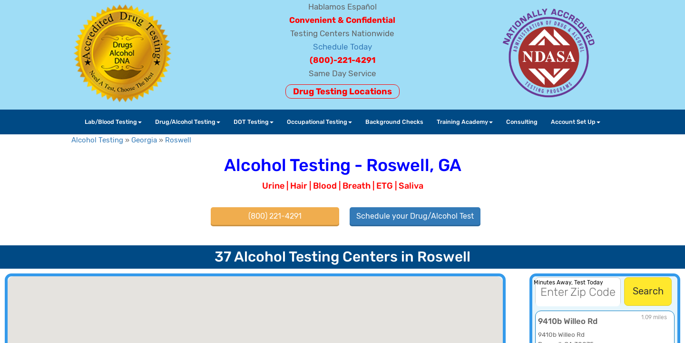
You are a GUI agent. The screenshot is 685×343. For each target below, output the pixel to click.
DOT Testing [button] (254, 121)
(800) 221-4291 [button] (275, 216)
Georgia (144, 140)
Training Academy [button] (465, 121)
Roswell (178, 140)
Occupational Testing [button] (319, 121)
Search (648, 291)
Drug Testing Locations (342, 91)
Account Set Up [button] (575, 121)
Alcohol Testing (97, 140)
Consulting (522, 121)
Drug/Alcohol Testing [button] (187, 121)
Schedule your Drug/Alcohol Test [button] (415, 216)
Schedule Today (342, 46)
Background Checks (394, 121)
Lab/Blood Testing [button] (113, 121)
